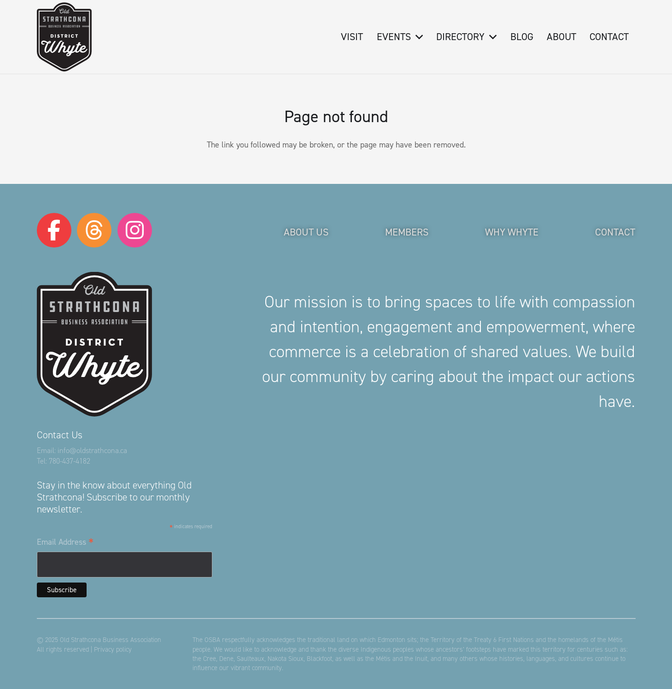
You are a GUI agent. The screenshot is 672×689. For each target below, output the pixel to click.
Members (406, 232)
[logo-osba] (64, 36)
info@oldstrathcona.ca (92, 450)
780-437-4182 (69, 461)
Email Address (65, 542)
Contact (615, 232)
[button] (417, 36)
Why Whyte (511, 232)
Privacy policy (113, 649)
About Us (306, 232)
